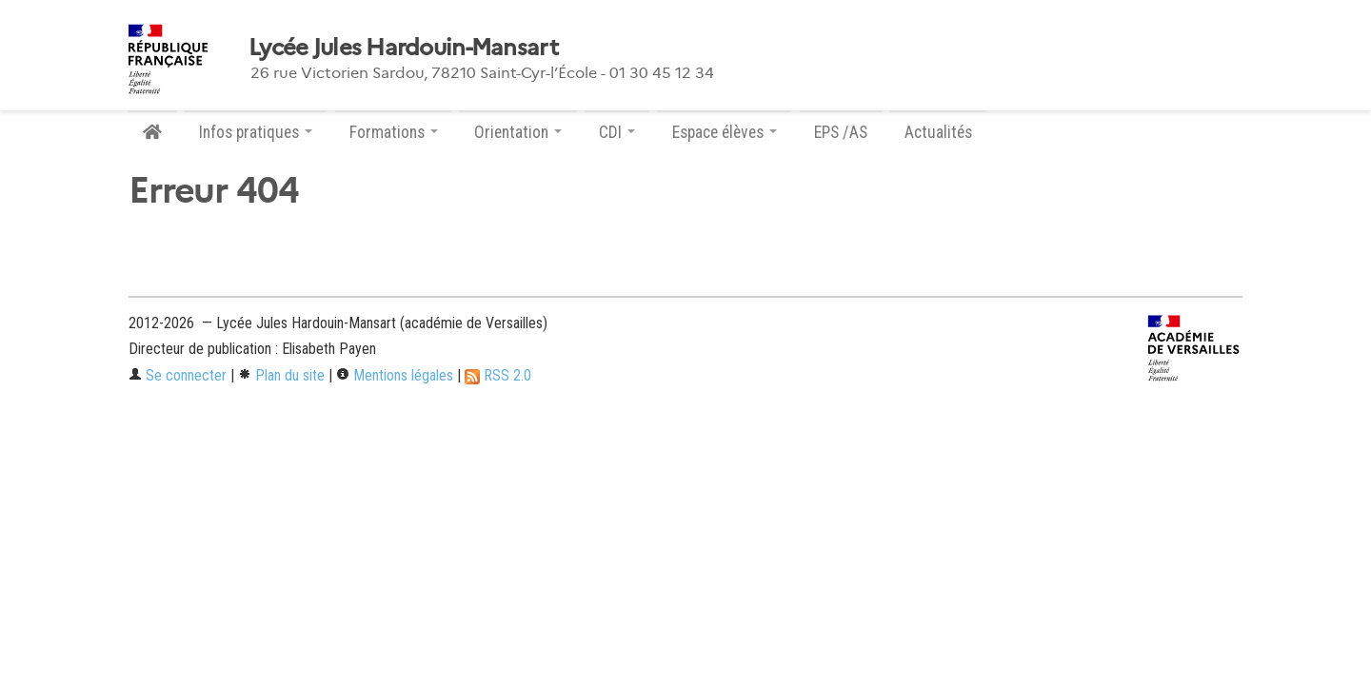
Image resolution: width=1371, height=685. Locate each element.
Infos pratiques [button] (255, 132)
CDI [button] (617, 132)
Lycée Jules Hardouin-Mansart (403, 47)
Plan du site (281, 375)
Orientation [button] (518, 132)
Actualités (938, 132)
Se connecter (178, 375)
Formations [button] (393, 132)
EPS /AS (840, 132)
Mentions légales (394, 375)
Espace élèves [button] (724, 132)
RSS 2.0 (498, 375)
